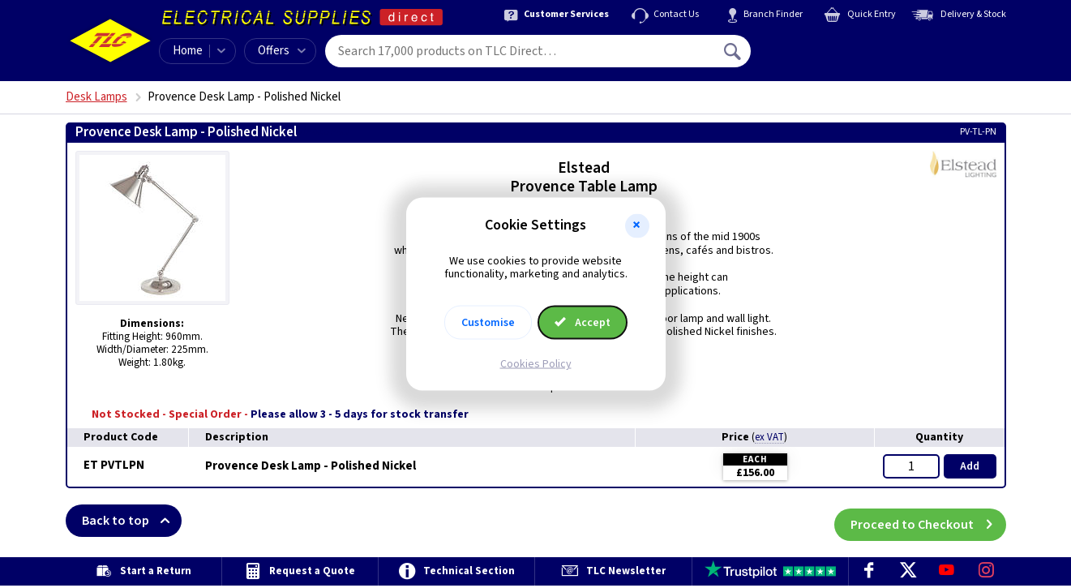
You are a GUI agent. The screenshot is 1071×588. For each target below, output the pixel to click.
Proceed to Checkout (928, 520)
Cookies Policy (536, 364)
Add (969, 466)
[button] (637, 225)
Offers (282, 50)
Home (188, 50)
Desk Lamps (96, 96)
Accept (583, 323)
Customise (488, 323)
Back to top (132, 520)
